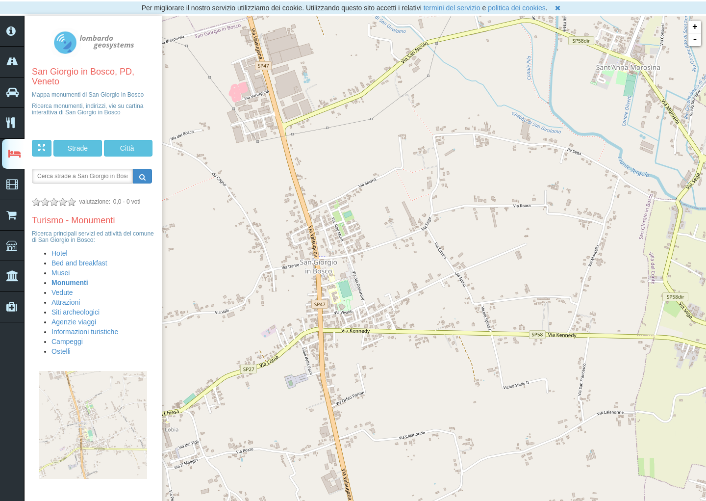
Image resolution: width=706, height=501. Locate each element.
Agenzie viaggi (73, 322)
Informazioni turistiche (84, 332)
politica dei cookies (517, 8)
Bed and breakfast (79, 263)
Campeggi (67, 341)
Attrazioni (65, 302)
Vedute (62, 292)
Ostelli (61, 351)
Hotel (59, 253)
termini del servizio (452, 8)
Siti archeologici (75, 312)
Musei (60, 273)
